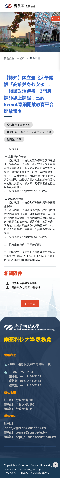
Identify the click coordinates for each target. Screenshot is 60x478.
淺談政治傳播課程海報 (24, 283)
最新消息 (35, 58)
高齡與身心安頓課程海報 (26, 287)
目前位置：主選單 (14, 58)
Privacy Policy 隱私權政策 (34, 473)
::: (5, 73)
